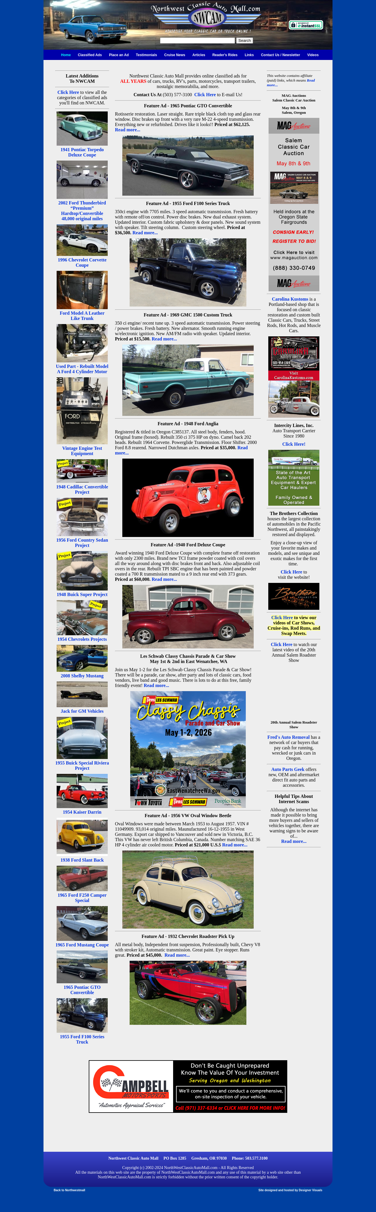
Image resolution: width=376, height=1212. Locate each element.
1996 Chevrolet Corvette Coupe (82, 262)
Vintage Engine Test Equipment (82, 451)
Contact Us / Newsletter (280, 55)
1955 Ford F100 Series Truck (82, 1039)
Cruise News (174, 55)
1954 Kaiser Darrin (82, 812)
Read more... (127, 129)
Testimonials (146, 55)
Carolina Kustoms (290, 299)
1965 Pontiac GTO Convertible (82, 990)
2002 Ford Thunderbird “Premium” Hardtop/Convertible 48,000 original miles (82, 210)
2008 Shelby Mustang (82, 675)
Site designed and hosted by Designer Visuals (290, 1190)
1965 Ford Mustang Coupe (82, 944)
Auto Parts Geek (287, 769)
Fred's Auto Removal (288, 737)
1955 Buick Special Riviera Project (82, 765)
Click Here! (293, 444)
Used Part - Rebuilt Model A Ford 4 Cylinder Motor (82, 369)
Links (249, 55)
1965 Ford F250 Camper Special (82, 898)
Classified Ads (90, 55)
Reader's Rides (224, 55)
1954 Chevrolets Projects (82, 639)
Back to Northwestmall (69, 1190)
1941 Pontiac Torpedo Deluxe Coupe (82, 152)
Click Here (68, 92)
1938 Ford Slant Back (82, 860)
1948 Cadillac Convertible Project (82, 489)
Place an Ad (119, 55)
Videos (312, 55)
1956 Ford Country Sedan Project (82, 543)
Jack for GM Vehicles (82, 711)
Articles (198, 55)
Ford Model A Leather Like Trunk (82, 316)
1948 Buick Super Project (82, 594)
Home (66, 55)
